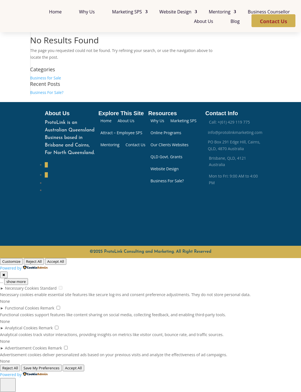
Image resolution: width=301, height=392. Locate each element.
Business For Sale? (47, 92)
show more (16, 281)
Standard (48, 288)
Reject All (34, 261)
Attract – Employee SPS (121, 133)
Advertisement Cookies (26, 348)
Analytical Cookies (21, 327)
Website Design (175, 12)
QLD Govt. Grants (166, 157)
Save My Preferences (41, 367)
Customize (11, 261)
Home (55, 12)
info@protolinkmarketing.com (235, 132)
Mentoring (220, 12)
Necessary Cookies (22, 288)
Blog (235, 21)
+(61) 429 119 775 (234, 122)
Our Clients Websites (169, 145)
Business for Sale (45, 78)
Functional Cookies (22, 308)
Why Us (87, 12)
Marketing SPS (127, 12)
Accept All (55, 261)
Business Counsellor (269, 12)
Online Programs (165, 133)
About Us (203, 21)
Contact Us (273, 21)
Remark (47, 308)
